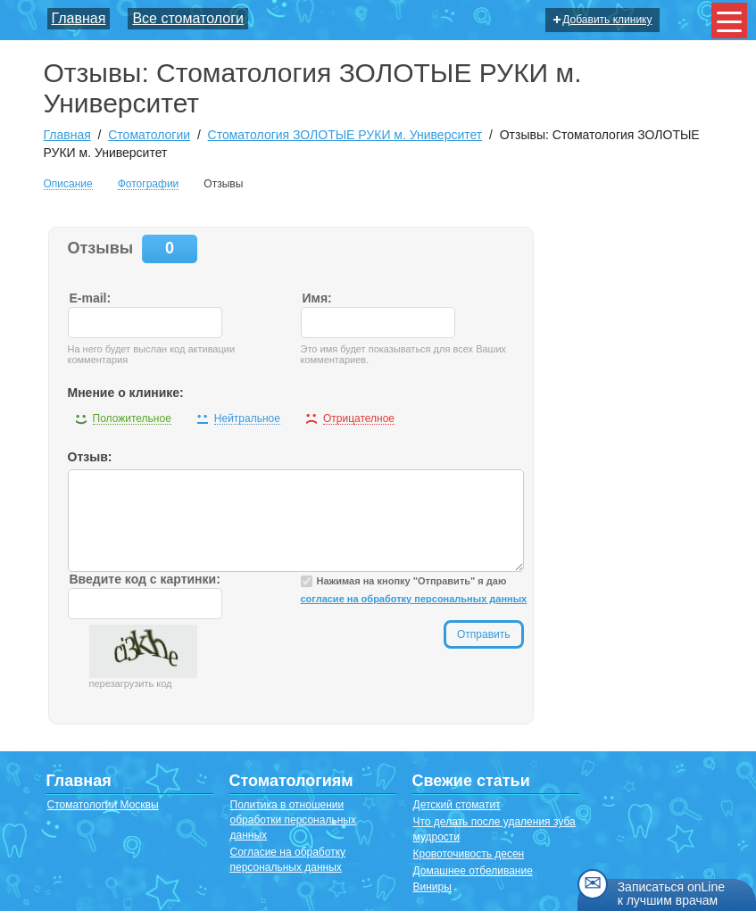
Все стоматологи (188, 18)
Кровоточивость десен (469, 854)
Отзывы (223, 183)
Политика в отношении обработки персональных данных (293, 820)
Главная (79, 18)
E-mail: (91, 298)
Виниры (432, 887)
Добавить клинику (602, 19)
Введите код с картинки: (145, 579)
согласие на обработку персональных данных (414, 598)
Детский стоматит (457, 805)
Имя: (317, 298)
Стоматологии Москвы (103, 805)
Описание (68, 184)
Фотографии (148, 184)
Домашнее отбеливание (473, 871)
